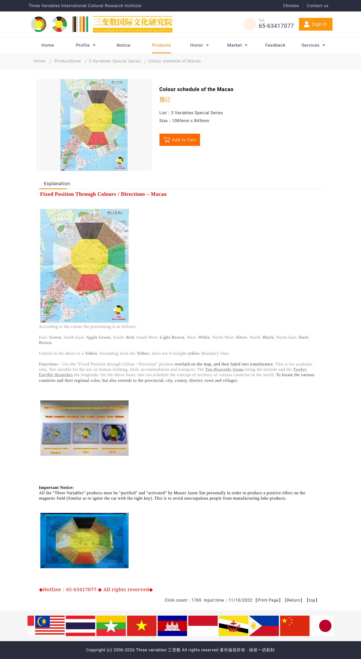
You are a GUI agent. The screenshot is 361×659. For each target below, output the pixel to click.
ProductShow (68, 61)
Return (293, 600)
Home (40, 61)
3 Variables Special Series (115, 61)
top (312, 600)
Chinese (291, 5)
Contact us (318, 5)
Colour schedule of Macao (174, 61)
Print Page (268, 600)
